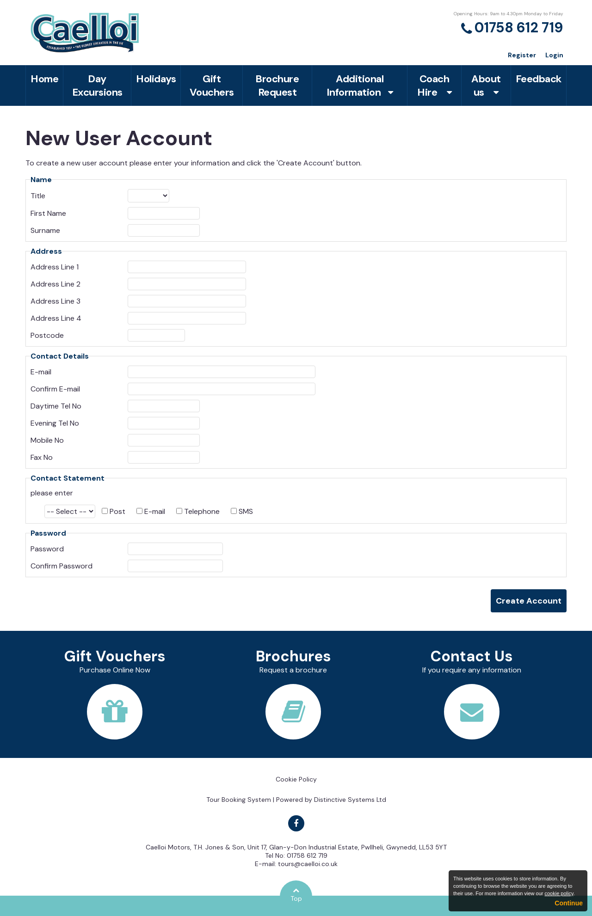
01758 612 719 (519, 27)
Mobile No (47, 440)
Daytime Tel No (56, 406)
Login (554, 55)
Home (44, 78)
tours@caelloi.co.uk (308, 864)
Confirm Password (61, 566)
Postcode (47, 335)
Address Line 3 (55, 301)
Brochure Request (277, 85)
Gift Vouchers (212, 85)
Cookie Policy (296, 779)
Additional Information (360, 85)
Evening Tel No (55, 423)
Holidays (156, 78)
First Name (48, 213)
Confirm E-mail (55, 389)
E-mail (41, 372)
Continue (569, 903)
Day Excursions (97, 85)
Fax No (42, 457)
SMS (246, 511)
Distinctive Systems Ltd (350, 799)
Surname (45, 230)
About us (486, 85)
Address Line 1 (55, 267)
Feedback (538, 78)
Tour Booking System (238, 799)
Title (38, 196)
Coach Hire (434, 85)
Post (117, 511)
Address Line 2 (55, 284)
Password (47, 549)
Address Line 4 (56, 318)
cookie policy (558, 893)
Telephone (202, 511)
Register (522, 55)
